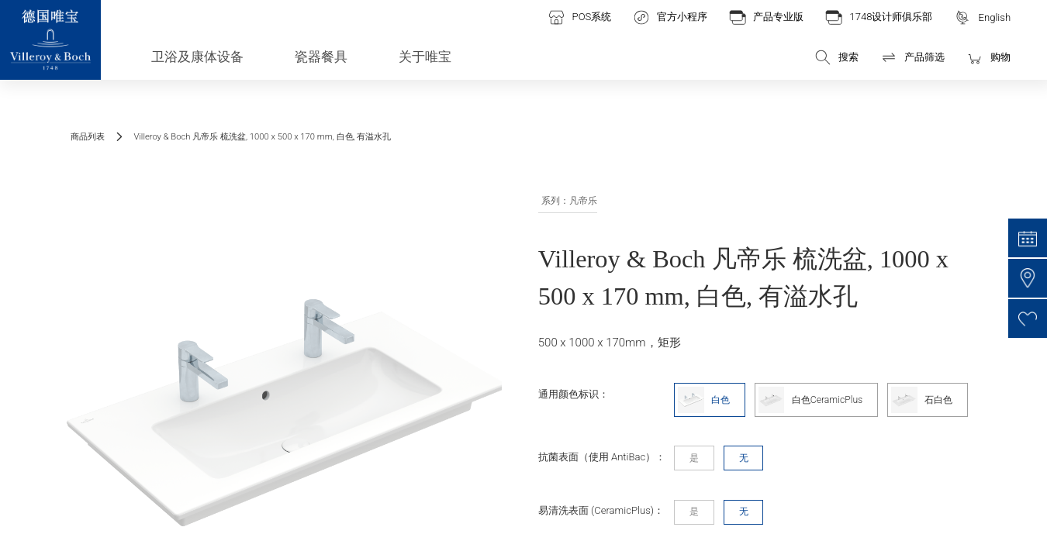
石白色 (921, 400)
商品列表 (88, 137)
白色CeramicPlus (810, 400)
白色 (704, 400)
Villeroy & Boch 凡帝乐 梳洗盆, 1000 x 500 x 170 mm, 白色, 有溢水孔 (262, 137)
